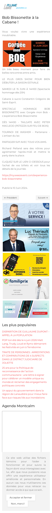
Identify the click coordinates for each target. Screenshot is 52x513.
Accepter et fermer (21, 497)
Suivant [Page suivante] (43, 197)
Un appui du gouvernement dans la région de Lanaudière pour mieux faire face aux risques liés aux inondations (24, 394)
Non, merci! (18, 503)
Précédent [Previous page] (10, 197)
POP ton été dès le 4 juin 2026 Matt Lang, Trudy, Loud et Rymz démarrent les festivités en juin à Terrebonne (24, 344)
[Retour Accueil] (16, 6)
